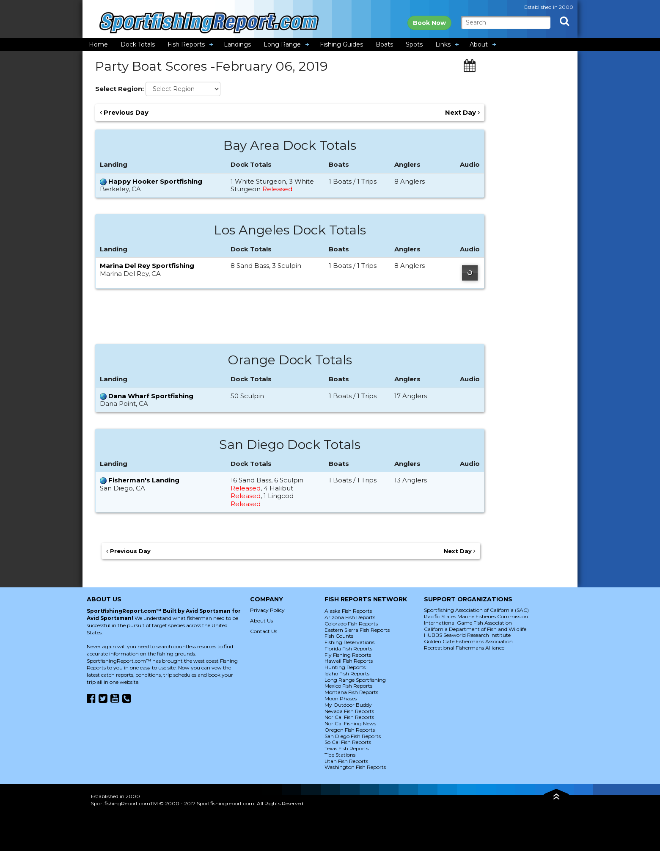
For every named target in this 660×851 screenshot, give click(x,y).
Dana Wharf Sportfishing (150, 396)
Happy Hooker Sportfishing (155, 181)
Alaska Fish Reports (348, 611)
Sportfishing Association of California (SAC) (476, 610)
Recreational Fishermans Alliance (464, 647)
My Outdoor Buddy (348, 705)
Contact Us (263, 631)
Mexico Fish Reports (348, 686)
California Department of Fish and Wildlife (475, 629)
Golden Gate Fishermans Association (468, 641)
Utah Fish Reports (346, 761)
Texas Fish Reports (346, 748)
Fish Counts (338, 636)
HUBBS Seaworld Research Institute (467, 635)
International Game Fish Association (468, 623)
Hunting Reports (345, 667)
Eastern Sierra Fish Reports (357, 630)
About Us (261, 620)
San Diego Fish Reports (352, 736)
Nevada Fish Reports (349, 711)
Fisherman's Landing (143, 480)
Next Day (462, 112)
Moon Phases (340, 698)
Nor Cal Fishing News (350, 723)
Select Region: (119, 89)
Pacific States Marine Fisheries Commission (476, 616)
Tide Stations (339, 755)
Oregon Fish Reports (349, 730)
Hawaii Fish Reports (348, 661)
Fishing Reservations (349, 642)
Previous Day (124, 112)
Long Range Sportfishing (355, 680)
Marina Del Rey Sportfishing (147, 266)
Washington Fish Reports (355, 767)
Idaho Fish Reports (346, 673)
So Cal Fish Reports (347, 742)
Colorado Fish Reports (351, 623)
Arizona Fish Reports (349, 617)
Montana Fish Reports (351, 692)
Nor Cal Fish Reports (349, 717)
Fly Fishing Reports (347, 655)
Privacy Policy (267, 610)
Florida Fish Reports (348, 648)
